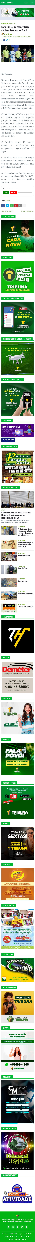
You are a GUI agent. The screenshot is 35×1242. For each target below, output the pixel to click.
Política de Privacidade (12, 1237)
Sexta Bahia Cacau (24, 555)
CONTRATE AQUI (8, 440)
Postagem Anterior (8, 211)
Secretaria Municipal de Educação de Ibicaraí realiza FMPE (25, 544)
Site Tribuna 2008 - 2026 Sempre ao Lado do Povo (17, 1234)
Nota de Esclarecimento (25, 594)
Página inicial (5, 23)
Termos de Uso (25, 1237)
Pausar (13, 192)
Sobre (24, 1239)
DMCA (11, 1239)
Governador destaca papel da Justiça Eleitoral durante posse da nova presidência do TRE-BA (16, 515)
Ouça (6, 192)
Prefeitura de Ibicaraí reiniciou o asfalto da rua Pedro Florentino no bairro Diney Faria (25, 532)
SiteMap (17, 1239)
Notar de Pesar (23, 568)
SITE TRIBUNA (7, 2)
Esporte (13, 23)
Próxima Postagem (27, 211)
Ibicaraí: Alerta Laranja (25, 606)
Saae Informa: (22, 581)
